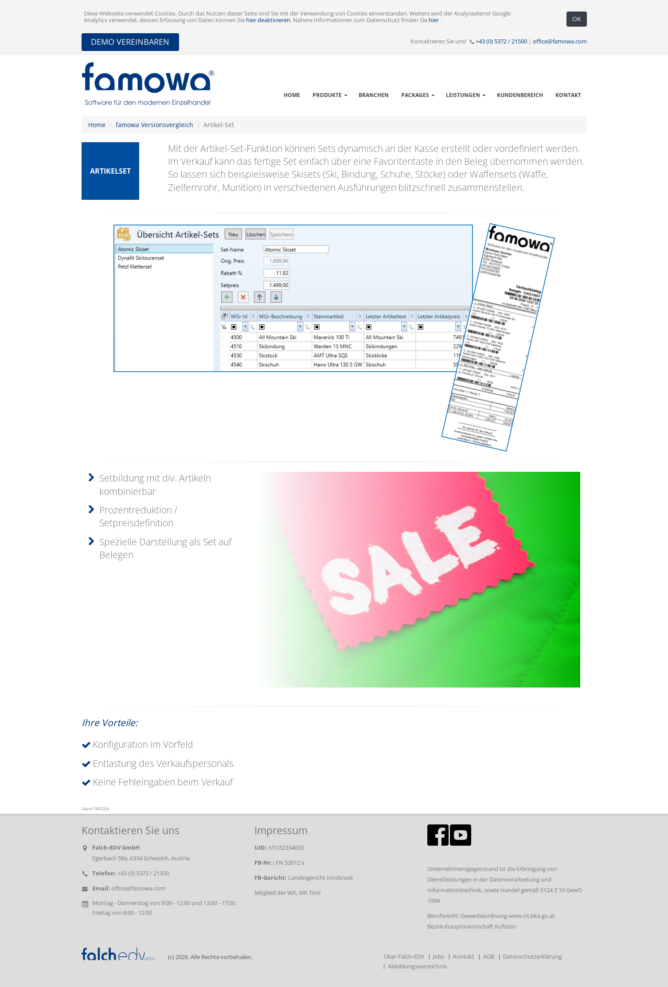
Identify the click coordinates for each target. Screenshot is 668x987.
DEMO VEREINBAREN (130, 41)
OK (576, 19)
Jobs (438, 956)
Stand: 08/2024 (95, 809)
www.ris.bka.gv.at (531, 916)
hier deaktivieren (268, 20)
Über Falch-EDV (404, 956)
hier (434, 20)
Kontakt (463, 956)
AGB (488, 956)
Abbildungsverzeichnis (417, 966)
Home (96, 124)
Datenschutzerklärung (532, 956)
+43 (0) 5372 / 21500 (501, 41)
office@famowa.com (560, 41)
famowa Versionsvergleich (154, 124)
